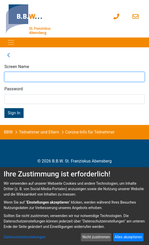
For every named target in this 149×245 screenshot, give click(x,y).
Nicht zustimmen (96, 237)
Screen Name (16, 66)
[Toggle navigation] (11, 42)
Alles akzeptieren (128, 237)
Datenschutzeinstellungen (24, 237)
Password (13, 88)
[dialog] (74, 206)
